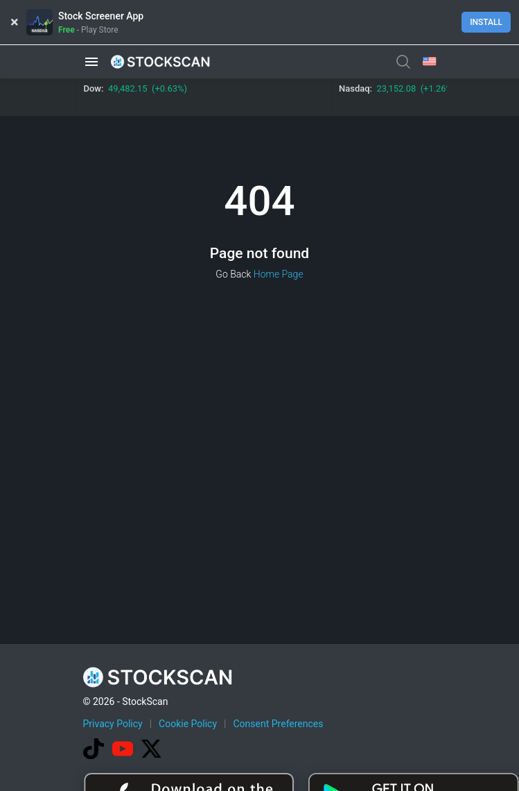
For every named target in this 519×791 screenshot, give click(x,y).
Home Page (279, 274)
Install (486, 22)
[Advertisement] (301, 686)
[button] (91, 61)
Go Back (233, 274)
